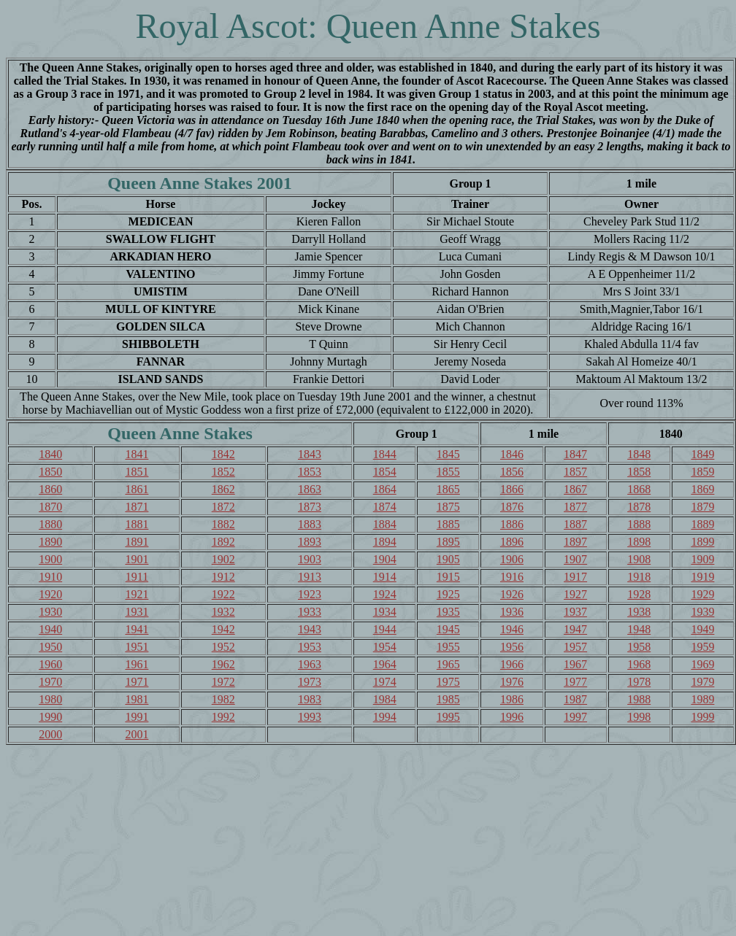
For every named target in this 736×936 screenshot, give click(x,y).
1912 (223, 577)
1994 (384, 717)
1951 (136, 647)
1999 (702, 717)
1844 (384, 454)
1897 (575, 541)
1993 (309, 717)
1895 (448, 541)
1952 (223, 647)
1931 (136, 612)
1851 (136, 471)
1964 (384, 664)
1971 (136, 682)
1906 (512, 559)
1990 (50, 717)
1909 (702, 559)
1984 (384, 699)
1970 (50, 682)
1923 (309, 594)
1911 (137, 577)
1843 (309, 454)
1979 (702, 682)
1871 (136, 506)
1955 (448, 647)
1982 (223, 699)
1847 (575, 454)
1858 (639, 471)
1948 (639, 629)
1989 (702, 699)
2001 (136, 734)
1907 (575, 559)
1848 (639, 454)
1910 (50, 577)
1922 (223, 594)
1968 (639, 664)
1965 (448, 664)
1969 (702, 664)
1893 (309, 541)
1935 (448, 612)
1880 (50, 524)
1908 (639, 559)
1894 (384, 541)
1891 (136, 541)
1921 (136, 594)
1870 (50, 506)
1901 (136, 559)
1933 (309, 612)
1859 (702, 471)
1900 (50, 559)
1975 (448, 682)
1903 (309, 559)
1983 (309, 699)
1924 (384, 594)
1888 (639, 524)
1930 (50, 612)
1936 (512, 612)
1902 (223, 559)
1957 (575, 647)
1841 (136, 454)
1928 (639, 594)
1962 (223, 664)
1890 (50, 541)
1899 (702, 541)
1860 (50, 489)
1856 (512, 471)
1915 (448, 577)
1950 (50, 647)
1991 (136, 717)
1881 (136, 524)
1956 (512, 647)
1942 (223, 629)
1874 (384, 506)
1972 (223, 682)
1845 (448, 454)
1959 (702, 647)
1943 (309, 629)
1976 (512, 682)
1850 (50, 471)
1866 (512, 489)
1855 (448, 471)
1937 (575, 612)
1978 (639, 682)
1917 (575, 577)
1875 (448, 506)
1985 (448, 699)
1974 (384, 682)
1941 (136, 629)
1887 (575, 524)
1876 (512, 506)
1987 (575, 699)
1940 (50, 629)
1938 (639, 612)
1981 (136, 699)
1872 (223, 506)
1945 (448, 629)
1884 (384, 524)
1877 (575, 506)
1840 (50, 454)
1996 (512, 717)
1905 (448, 559)
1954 (384, 647)
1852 (223, 471)
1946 (512, 629)
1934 (384, 612)
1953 (309, 647)
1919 (702, 577)
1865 (448, 489)
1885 (448, 524)
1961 (136, 664)
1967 (575, 664)
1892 (223, 541)
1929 (702, 594)
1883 (309, 524)
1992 (223, 717)
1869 (702, 489)
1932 (223, 612)
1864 (384, 489)
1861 (136, 489)
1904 (384, 559)
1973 (309, 682)
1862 (223, 489)
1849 (702, 454)
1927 (575, 594)
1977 (575, 682)
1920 (50, 594)
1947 (575, 629)
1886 (512, 524)
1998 (639, 717)
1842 (223, 454)
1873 (309, 506)
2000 (50, 734)
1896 (512, 541)
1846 (512, 454)
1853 (309, 471)
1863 (309, 489)
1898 (639, 541)
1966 (512, 664)
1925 (448, 594)
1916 (512, 577)
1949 (702, 629)
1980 (50, 699)
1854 (384, 471)
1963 (309, 664)
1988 (639, 699)
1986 (512, 699)
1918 (639, 577)
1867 (575, 489)
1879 (702, 506)
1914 (384, 577)
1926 (512, 594)
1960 (50, 664)
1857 (575, 471)
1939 (702, 612)
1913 (309, 577)
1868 (639, 489)
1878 (639, 506)
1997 (575, 717)
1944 (384, 629)
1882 (223, 524)
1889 (702, 524)
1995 (448, 717)
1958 (639, 647)
